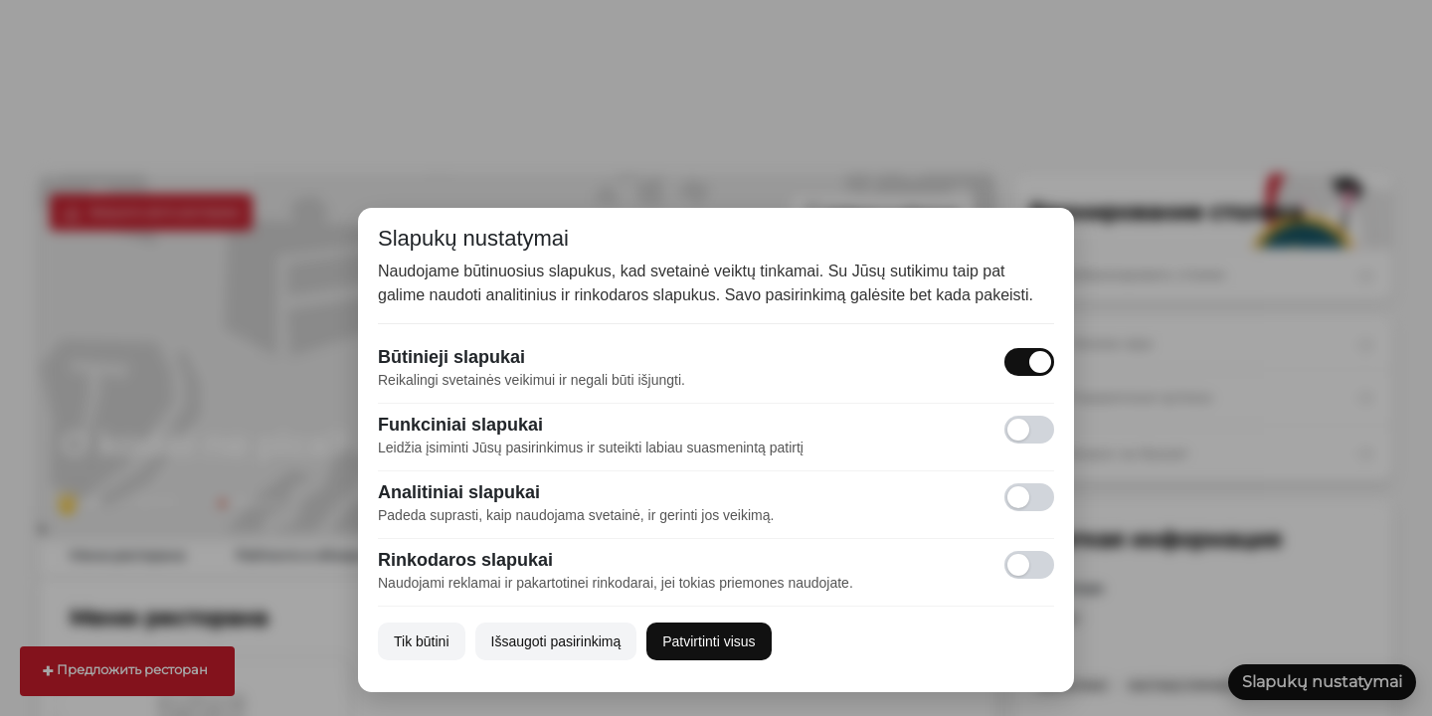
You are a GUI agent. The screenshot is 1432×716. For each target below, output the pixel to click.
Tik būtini (421, 641)
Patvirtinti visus (708, 641)
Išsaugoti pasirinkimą (556, 641)
